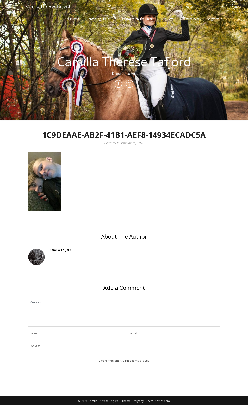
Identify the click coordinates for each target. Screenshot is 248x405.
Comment (124, 313)
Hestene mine (191, 19)
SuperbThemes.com (157, 401)
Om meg (73, 19)
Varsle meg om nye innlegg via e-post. (124, 360)
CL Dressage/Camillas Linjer (134, 19)
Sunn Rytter (167, 19)
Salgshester (214, 19)
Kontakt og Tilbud (98, 19)
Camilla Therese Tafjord (48, 6)
